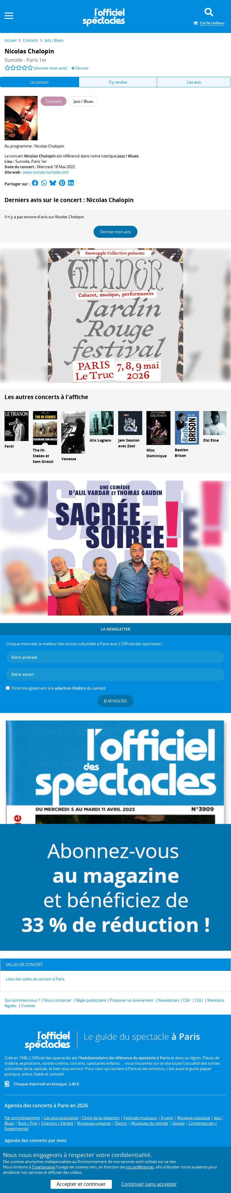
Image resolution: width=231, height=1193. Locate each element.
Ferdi (9, 446)
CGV (186, 1000)
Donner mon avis (115, 231)
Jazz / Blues (128, 156)
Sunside (22, 161)
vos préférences (139, 1167)
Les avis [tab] (194, 82)
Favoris (79, 68)
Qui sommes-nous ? (22, 1000)
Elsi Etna (211, 440)
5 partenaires (43, 1167)
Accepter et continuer (81, 1184)
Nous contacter (57, 1000)
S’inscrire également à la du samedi (58, 688)
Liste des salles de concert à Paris (35, 979)
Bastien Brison (181, 452)
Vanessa (68, 458)
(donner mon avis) (50, 68)
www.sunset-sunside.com (46, 172)
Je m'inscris (115, 701)
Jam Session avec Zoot (129, 443)
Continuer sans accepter (149, 1184)
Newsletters (168, 1000)
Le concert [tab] (39, 82)
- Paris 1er (26, 60)
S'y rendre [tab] (118, 82)
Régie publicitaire (91, 1000)
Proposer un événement (131, 1000)
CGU (199, 1000)
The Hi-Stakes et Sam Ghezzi (43, 456)
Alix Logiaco (100, 440)
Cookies (28, 1005)
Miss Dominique (156, 453)
